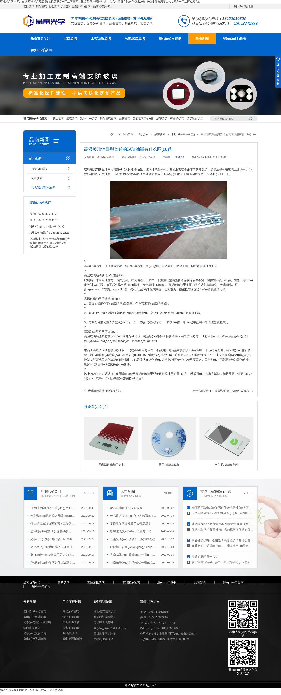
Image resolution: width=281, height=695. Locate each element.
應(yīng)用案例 (170, 38)
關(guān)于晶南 (234, 38)
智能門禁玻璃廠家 (105, 616)
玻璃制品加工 (195, 118)
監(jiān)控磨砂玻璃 (34, 616)
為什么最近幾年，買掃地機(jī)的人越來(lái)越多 (221, 390)
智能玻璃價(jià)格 (143, 118)
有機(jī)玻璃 (177, 118)
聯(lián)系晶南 (41, 50)
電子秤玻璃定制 (103, 622)
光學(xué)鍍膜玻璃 (34, 633)
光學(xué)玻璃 (88, 118)
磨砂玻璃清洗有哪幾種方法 (104, 390)
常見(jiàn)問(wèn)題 (43, 187)
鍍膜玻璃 (71, 118)
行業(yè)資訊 (39, 168)
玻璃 (231, 169)
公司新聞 (36, 178)
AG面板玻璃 (69, 633)
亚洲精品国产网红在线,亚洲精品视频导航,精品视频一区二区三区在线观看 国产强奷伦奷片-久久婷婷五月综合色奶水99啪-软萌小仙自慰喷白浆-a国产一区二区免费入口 (100, 1)
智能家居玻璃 (135, 38)
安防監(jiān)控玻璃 (34, 611)
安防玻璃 (70, 38)
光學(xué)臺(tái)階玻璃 (37, 622)
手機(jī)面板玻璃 (103, 639)
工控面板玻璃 (101, 38)
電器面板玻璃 (70, 611)
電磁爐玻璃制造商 (105, 633)
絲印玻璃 (161, 118)
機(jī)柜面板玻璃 (72, 638)
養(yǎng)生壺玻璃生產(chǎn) (111, 628)
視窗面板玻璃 (70, 627)
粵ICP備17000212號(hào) (140, 685)
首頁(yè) (143, 134)
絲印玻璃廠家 (31, 627)
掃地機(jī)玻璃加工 (105, 611)
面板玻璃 (124, 118)
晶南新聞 (202, 38)
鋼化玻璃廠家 (108, 118)
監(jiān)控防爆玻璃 (34, 638)
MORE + (89, 493)
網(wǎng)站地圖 (243, 6)
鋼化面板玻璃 (70, 616)
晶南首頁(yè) (40, 38)
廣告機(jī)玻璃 (70, 622)
